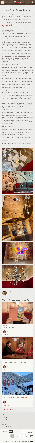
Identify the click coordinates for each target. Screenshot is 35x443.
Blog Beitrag (5, 26)
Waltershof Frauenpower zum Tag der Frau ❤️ (15, 362)
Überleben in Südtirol (8, 327)
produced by (29, 441)
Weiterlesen (6, 334)
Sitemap (23, 441)
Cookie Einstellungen (17, 441)
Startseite (3, 8)
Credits (3, 441)
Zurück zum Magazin (7, 409)
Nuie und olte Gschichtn (10, 8)
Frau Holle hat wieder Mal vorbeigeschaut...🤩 (15, 397)
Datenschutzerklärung (9, 441)
